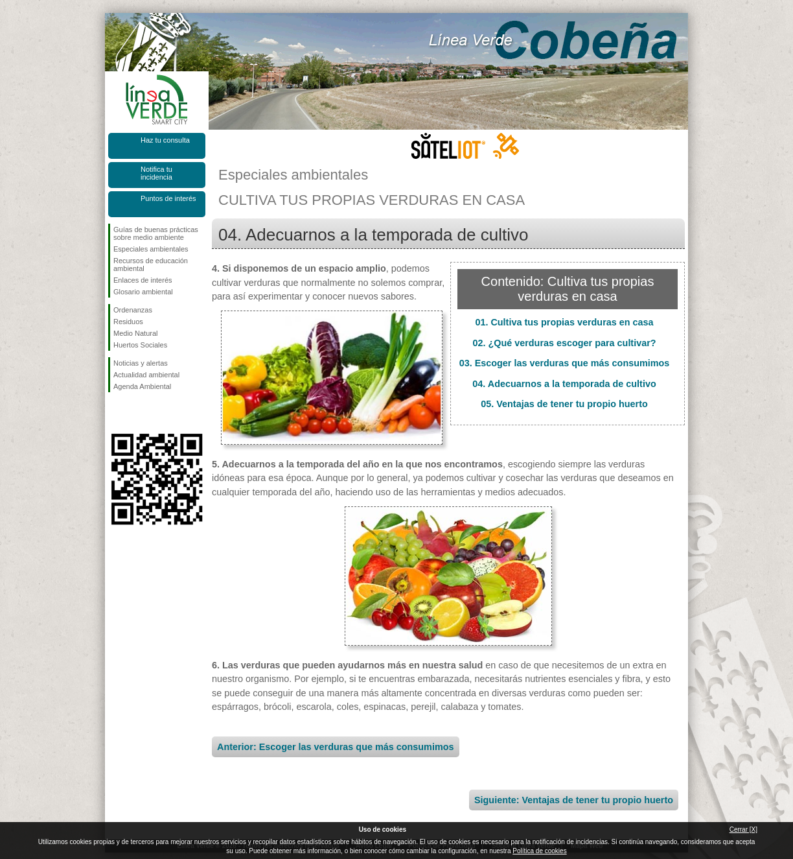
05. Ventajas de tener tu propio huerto (564, 404)
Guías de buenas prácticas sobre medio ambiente (155, 233)
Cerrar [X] (743, 829)
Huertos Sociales (140, 345)
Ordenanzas (132, 310)
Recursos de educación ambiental (150, 264)
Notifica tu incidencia (156, 173)
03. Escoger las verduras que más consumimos (564, 363)
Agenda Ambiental (142, 386)
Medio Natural (135, 333)
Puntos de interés (168, 198)
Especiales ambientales (151, 249)
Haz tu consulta (165, 140)
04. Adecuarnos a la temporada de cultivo (564, 384)
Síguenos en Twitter (137, 413)
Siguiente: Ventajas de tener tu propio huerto (573, 800)
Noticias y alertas (140, 363)
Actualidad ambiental (146, 375)
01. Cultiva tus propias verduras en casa (564, 322)
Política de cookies (539, 850)
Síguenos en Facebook (116, 413)
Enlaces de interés (142, 280)
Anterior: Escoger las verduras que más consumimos (335, 747)
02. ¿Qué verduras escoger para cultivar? (564, 343)
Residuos (128, 321)
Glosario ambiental (143, 292)
